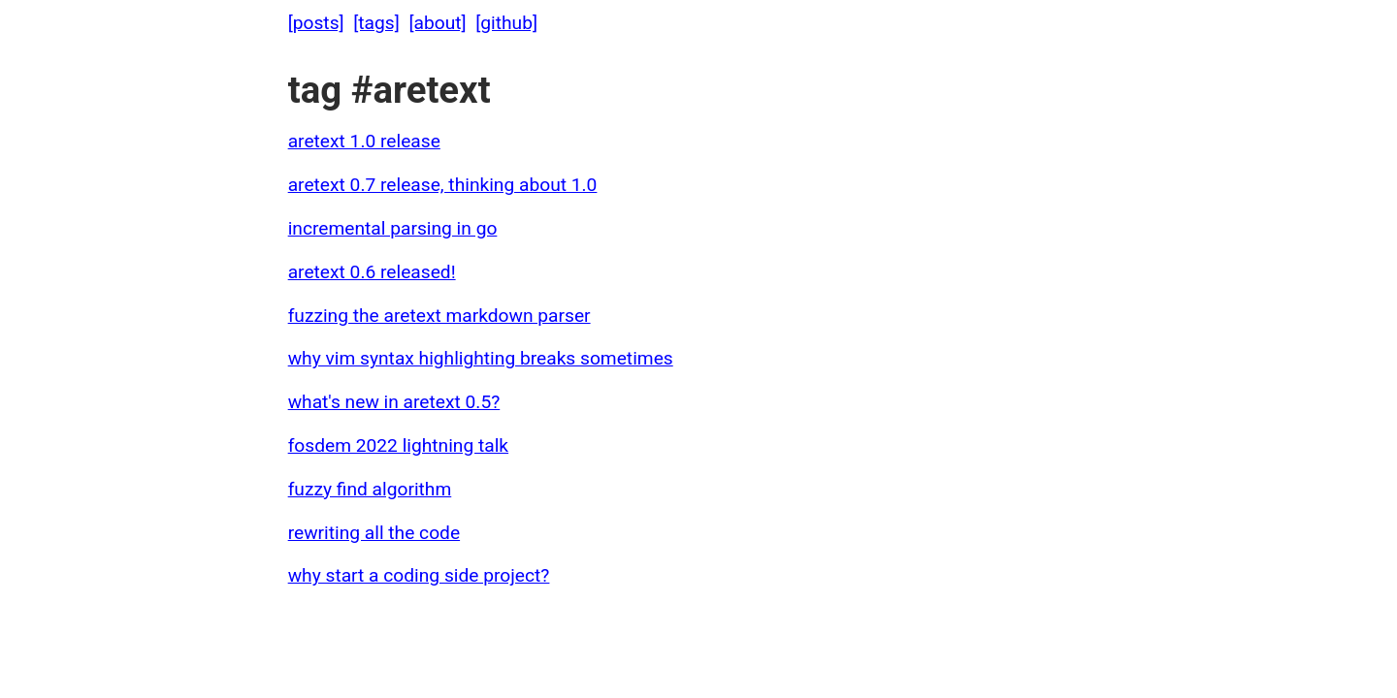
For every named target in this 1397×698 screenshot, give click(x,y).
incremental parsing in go (393, 228)
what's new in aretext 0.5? (394, 402)
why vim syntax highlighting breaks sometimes (480, 358)
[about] (437, 23)
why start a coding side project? (419, 575)
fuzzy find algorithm (370, 489)
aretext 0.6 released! (372, 272)
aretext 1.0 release (364, 141)
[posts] (316, 23)
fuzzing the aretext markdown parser (439, 315)
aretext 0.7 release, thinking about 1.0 (443, 185)
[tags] (376, 23)
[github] (506, 23)
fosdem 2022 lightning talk (398, 445)
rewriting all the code (374, 533)
